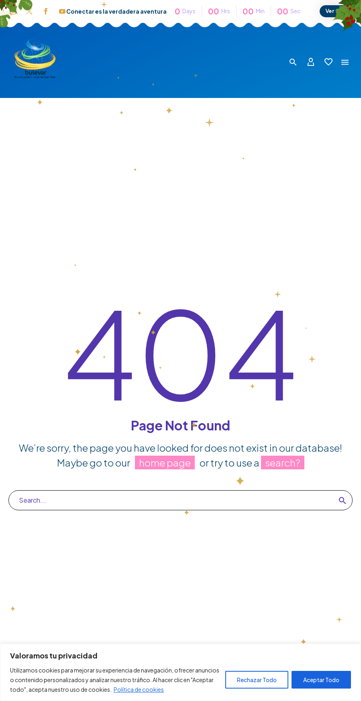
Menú (345, 62)
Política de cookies (139, 689)
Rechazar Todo (257, 679)
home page (165, 462)
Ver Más (336, 11)
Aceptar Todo (321, 679)
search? (282, 462)
